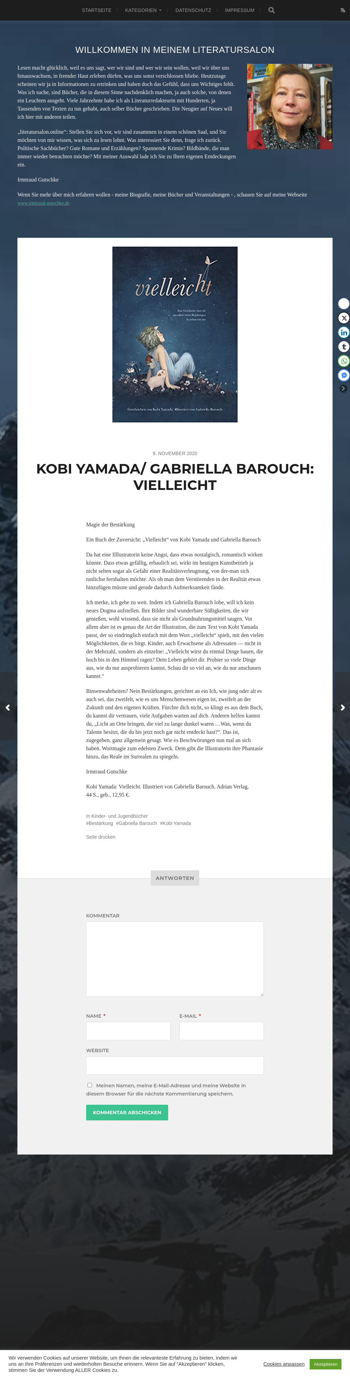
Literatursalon (183, 1342)
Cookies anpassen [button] (284, 1364)
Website (97, 1050)
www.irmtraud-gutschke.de (47, 203)
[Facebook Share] (344, 304)
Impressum (239, 10)
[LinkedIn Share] (344, 332)
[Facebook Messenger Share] (344, 375)
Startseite (96, 10)
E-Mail (190, 1016)
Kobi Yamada (177, 823)
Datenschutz (193, 10)
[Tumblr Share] (344, 346)
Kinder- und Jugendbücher (120, 816)
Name (95, 1016)
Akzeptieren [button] (325, 1364)
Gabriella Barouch (138, 823)
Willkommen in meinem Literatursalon (175, 49)
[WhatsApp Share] (344, 361)
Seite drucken (101, 837)
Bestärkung (101, 823)
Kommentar (103, 916)
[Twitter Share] (344, 318)
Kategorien (141, 10)
